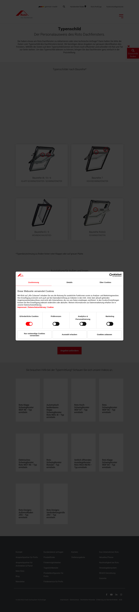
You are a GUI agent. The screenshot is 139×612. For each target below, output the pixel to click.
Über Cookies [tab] (105, 282)
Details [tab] (69, 282)
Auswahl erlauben (69, 334)
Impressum (22, 307)
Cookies (50, 307)
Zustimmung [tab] (33, 282)
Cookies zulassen (104, 334)
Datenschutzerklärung (37, 307)
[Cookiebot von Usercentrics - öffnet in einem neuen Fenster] (111, 275)
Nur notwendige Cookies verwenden (34, 334)
